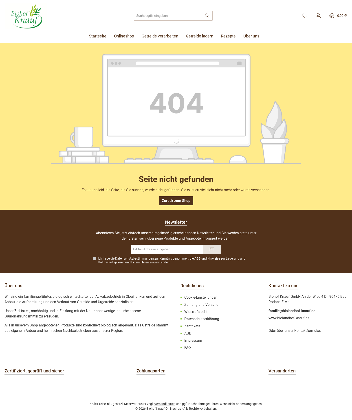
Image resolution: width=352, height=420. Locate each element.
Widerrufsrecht (195, 312)
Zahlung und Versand (201, 304)
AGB (197, 258)
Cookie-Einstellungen (200, 297)
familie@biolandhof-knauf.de (291, 311)
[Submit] (212, 249)
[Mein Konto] (318, 16)
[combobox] (168, 16)
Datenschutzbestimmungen (134, 258)
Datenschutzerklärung (201, 319)
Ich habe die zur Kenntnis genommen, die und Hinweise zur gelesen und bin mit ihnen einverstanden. (171, 260)
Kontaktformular (307, 330)
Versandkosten (164, 404)
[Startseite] (99, 36)
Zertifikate (192, 326)
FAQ (187, 348)
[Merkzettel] (304, 16)
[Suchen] (207, 16)
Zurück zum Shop (176, 201)
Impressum (193, 340)
